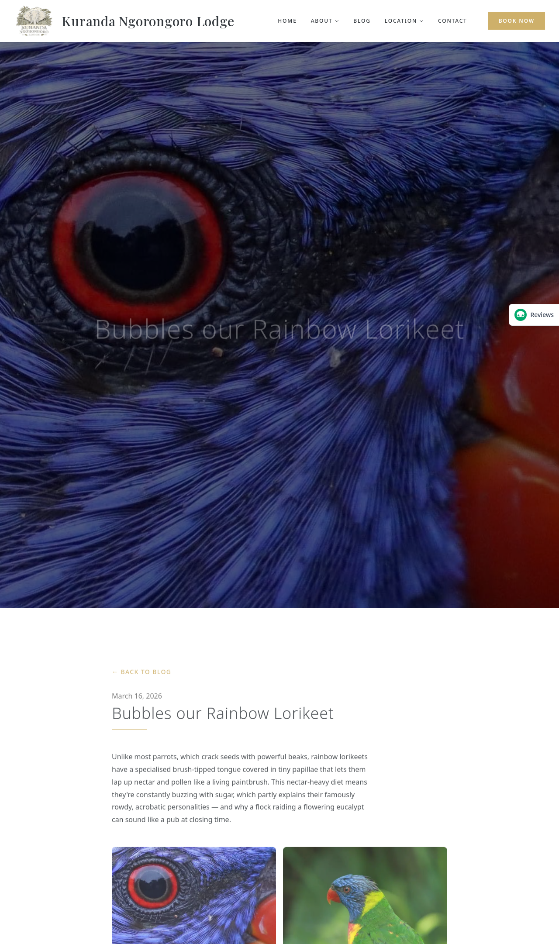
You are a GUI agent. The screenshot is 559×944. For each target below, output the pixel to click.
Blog (361, 20)
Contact (452, 20)
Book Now (517, 20)
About (325, 20)
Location (404, 20)
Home (287, 20)
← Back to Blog (141, 674)
